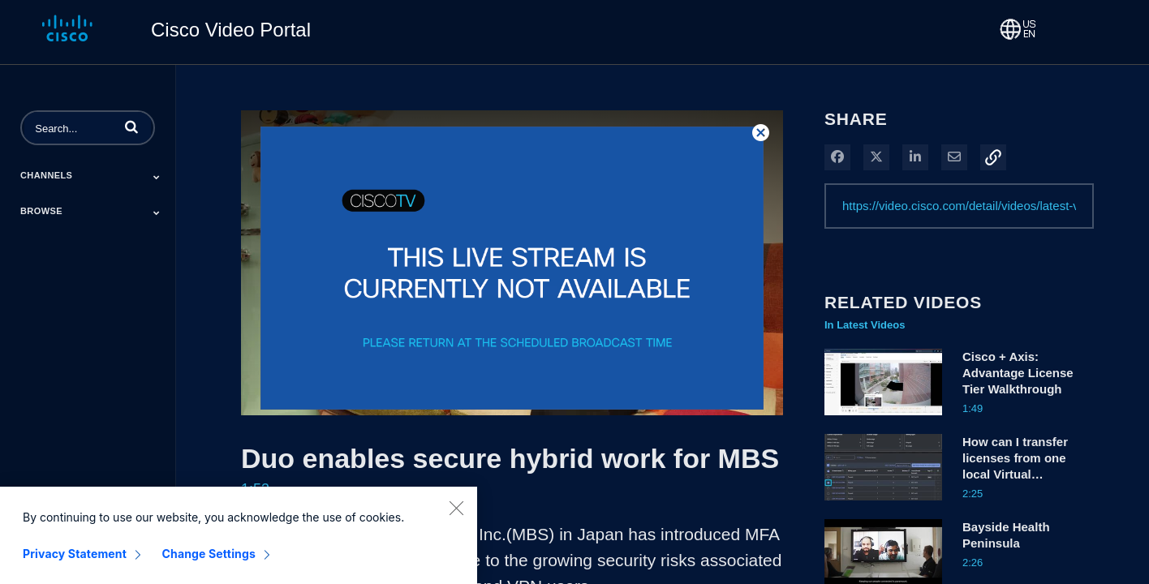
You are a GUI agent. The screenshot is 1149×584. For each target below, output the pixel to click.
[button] (131, 126)
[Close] (456, 518)
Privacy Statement (75, 564)
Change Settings (209, 564)
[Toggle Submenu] (156, 176)
